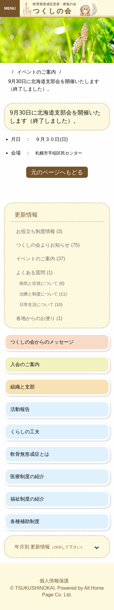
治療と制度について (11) (43, 294)
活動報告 (20, 409)
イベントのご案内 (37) (40, 258)
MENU (10, 8)
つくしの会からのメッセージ (42, 342)
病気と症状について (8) (41, 283)
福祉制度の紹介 (27, 499)
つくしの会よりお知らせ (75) (48, 245)
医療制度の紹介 (27, 476)
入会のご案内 (25, 364)
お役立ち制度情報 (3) (39, 231)
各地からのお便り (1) (39, 318)
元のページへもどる (57, 172)
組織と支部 (22, 386)
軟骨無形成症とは (29, 454)
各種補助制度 (25, 521)
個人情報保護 (54, 580)
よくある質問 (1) (34, 272)
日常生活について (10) (41, 304)
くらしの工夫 (25, 431)
